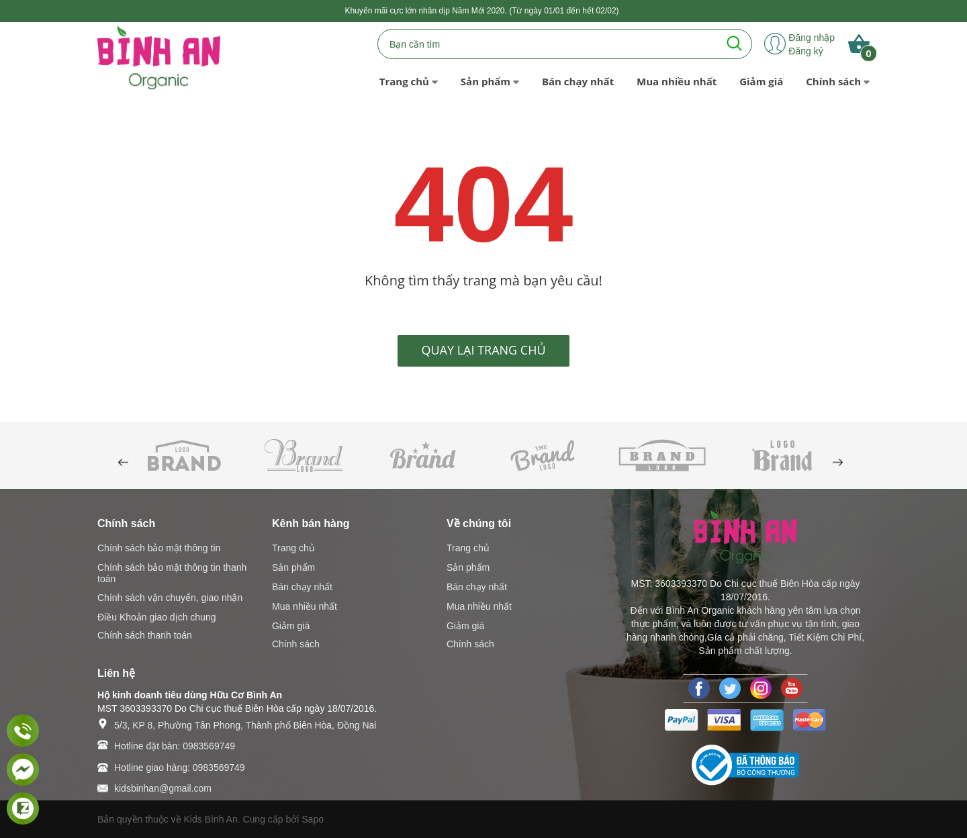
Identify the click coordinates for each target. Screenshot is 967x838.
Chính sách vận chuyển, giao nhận (169, 597)
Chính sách (296, 644)
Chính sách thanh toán (144, 635)
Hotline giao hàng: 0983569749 (179, 767)
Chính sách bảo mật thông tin (158, 548)
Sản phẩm (293, 567)
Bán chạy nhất (302, 586)
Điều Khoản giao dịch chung (156, 617)
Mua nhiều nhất (304, 606)
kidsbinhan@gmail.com (163, 788)
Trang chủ (293, 548)
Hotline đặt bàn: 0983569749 (174, 746)
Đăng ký (805, 51)
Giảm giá (291, 625)
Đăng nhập (811, 37)
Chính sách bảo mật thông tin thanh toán (171, 573)
